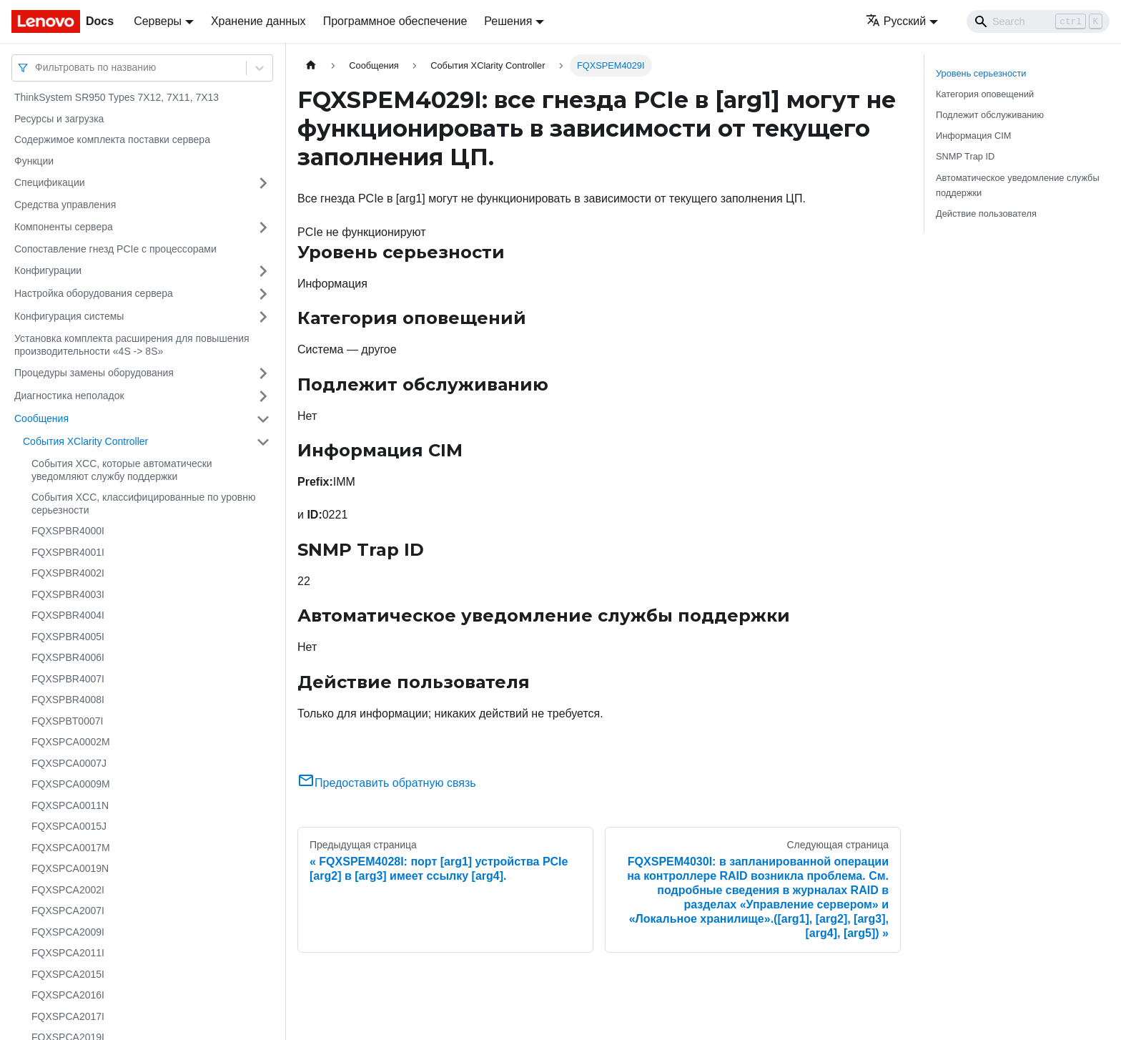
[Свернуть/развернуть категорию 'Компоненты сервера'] (263, 227)
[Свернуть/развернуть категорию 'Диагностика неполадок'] (263, 396)
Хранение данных (258, 21)
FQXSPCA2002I (67, 890)
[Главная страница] (311, 65)
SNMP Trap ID (965, 156)
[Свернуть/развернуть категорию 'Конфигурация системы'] (263, 316)
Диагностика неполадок (69, 395)
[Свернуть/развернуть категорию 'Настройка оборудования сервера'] (263, 294)
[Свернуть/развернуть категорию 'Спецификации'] (263, 183)
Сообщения (41, 418)
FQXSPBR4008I (67, 699)
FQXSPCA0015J (69, 826)
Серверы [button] (158, 21)
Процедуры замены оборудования (94, 372)
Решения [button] (508, 21)
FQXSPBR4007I (67, 679)
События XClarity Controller (85, 441)
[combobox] (36, 67)
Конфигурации (48, 270)
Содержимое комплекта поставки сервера (112, 139)
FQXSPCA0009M (70, 784)
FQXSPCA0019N (70, 868)
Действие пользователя (986, 213)
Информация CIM (973, 135)
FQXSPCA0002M (70, 741)
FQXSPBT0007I (67, 721)
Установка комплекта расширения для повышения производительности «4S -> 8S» (132, 345)
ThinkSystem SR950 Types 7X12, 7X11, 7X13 (116, 97)
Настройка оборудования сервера (93, 293)
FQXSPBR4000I (67, 530)
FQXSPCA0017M (70, 847)
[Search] (1038, 21)
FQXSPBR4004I (67, 615)
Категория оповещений (985, 94)
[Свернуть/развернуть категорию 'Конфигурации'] (263, 271)
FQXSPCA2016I (67, 995)
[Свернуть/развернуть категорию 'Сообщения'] (263, 419)
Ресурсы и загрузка (59, 118)
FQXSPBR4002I (67, 573)
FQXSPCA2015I (67, 974)
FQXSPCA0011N (70, 805)
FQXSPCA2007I (67, 910)
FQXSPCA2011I (67, 952)
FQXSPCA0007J (69, 763)
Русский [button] (896, 21)
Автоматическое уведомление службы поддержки (1018, 185)
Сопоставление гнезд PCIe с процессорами (115, 249)
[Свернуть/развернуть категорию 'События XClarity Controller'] (263, 442)
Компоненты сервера (63, 226)
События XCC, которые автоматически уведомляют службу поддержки (121, 470)
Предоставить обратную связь (386, 783)
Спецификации (49, 182)
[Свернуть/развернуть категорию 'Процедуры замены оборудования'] (263, 373)
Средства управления (65, 204)
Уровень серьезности (981, 73)
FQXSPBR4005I (67, 636)
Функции (34, 161)
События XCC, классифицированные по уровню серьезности (143, 503)
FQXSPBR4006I (67, 657)
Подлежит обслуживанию (990, 114)
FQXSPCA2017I (67, 1016)
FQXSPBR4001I (67, 552)
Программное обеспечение (395, 21)
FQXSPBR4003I (67, 594)
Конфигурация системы (69, 316)
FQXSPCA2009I (67, 932)
